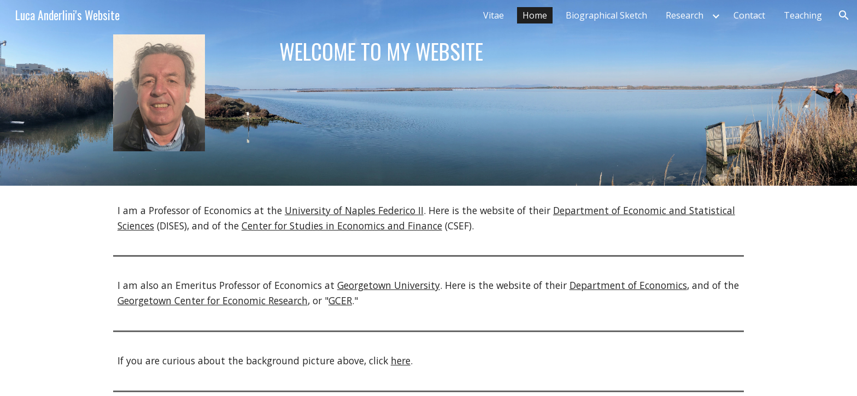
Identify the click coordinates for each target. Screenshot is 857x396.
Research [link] (684, 15)
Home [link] (535, 15)
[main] (482, 51)
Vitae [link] (493, 15)
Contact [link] (749, 15)
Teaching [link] (803, 15)
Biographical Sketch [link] (606, 15)
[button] (844, 15)
